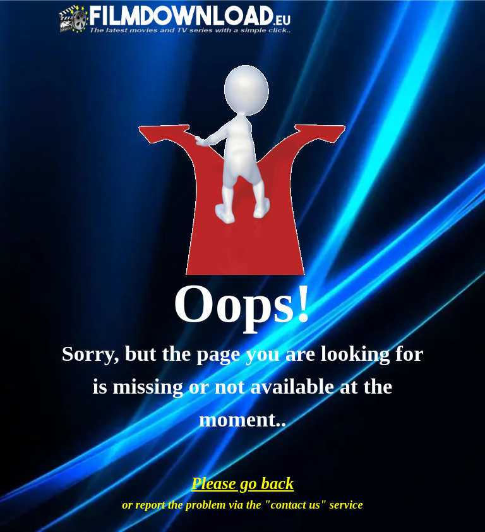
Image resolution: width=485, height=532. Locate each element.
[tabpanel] (242, 303)
